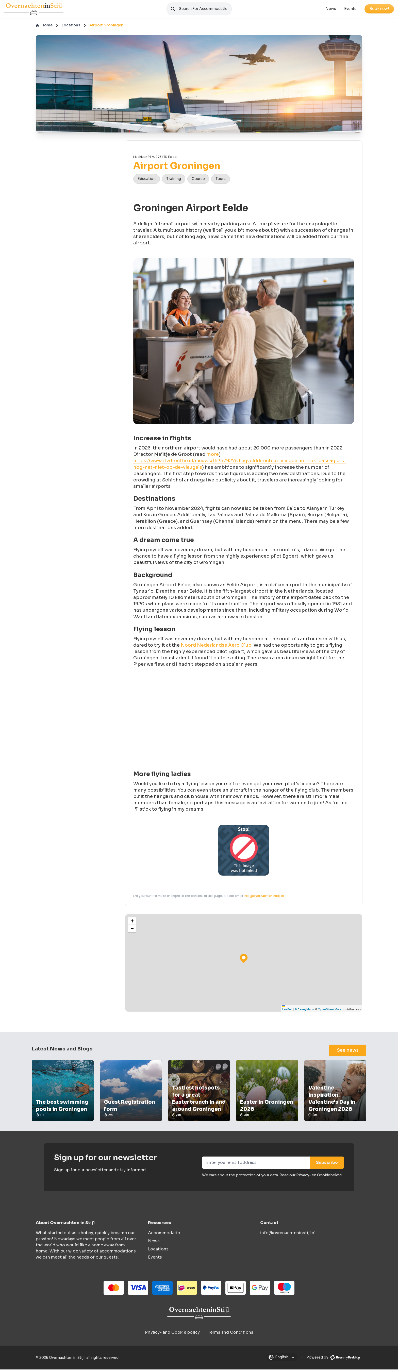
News (330, 10)
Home (44, 27)
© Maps (304, 1012)
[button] (132, 923)
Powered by (333, 1360)
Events (350, 10)
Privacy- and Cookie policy (172, 1334)
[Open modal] (282, 1360)
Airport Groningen (106, 27)
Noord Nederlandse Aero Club (216, 647)
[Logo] (33, 10)
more (212, 457)
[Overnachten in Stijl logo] (199, 1315)
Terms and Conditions (230, 1334)
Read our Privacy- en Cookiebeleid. (310, 1177)
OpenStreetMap (329, 1012)
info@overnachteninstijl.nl (264, 898)
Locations (71, 27)
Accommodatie (164, 1235)
